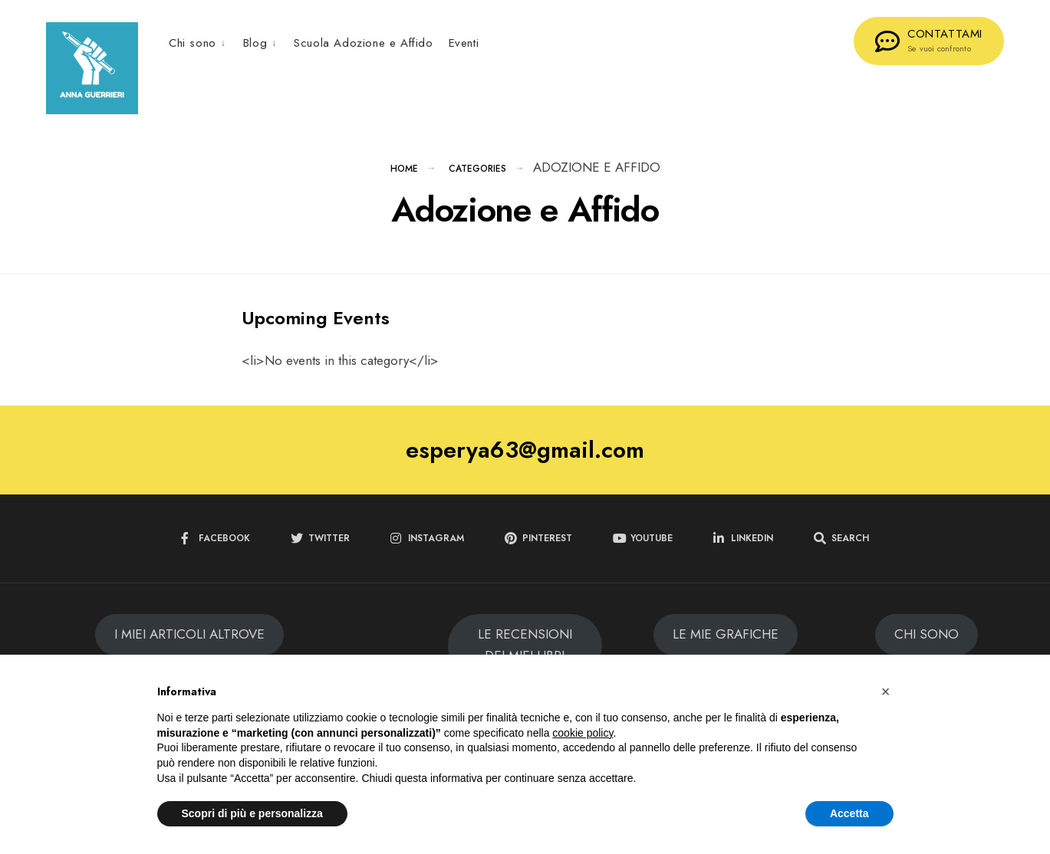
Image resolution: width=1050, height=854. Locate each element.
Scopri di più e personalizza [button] (252, 813)
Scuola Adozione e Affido (363, 42)
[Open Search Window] (841, 547)
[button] (886, 691)
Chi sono (192, 42)
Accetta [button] (849, 813)
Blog (255, 42)
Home (404, 177)
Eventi (464, 42)
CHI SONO (926, 642)
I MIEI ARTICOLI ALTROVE (189, 642)
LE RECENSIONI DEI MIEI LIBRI (525, 653)
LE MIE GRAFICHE (725, 642)
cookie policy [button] (582, 733)
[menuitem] (202, 42)
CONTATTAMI (929, 39)
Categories (477, 177)
